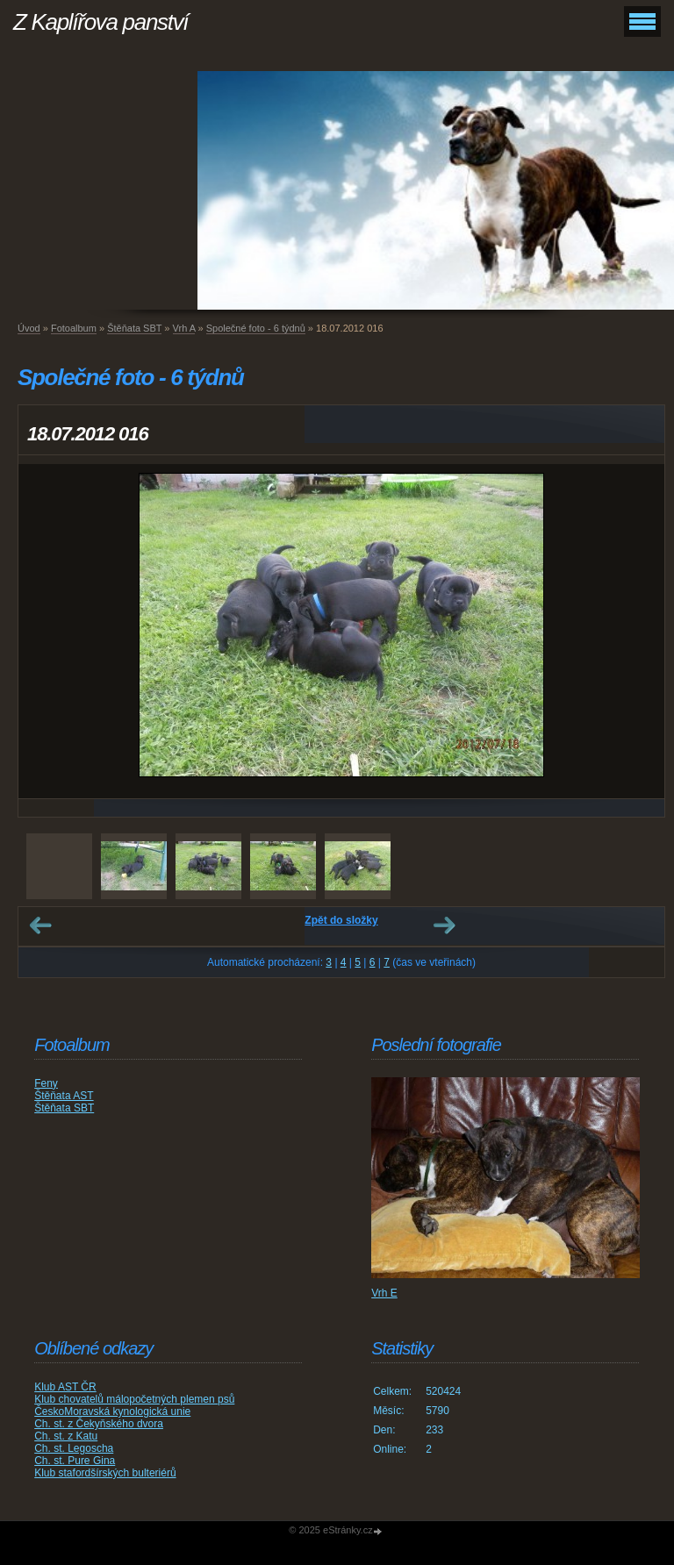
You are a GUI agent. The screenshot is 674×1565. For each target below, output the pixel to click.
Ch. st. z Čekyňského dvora (98, 1424)
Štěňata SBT (134, 328)
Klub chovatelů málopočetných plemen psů (134, 1399)
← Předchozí (40, 925)
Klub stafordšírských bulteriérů (105, 1473)
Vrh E (384, 1293)
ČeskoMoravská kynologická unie (112, 1411)
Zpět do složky (341, 920)
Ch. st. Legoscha (73, 1448)
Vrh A (184, 328)
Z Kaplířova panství (100, 22)
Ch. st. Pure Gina (74, 1460)
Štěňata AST (63, 1096)
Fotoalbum (74, 328)
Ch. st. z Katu (65, 1436)
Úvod (29, 328)
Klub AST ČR (65, 1387)
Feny (46, 1083)
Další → (444, 925)
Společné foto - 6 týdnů (255, 328)
